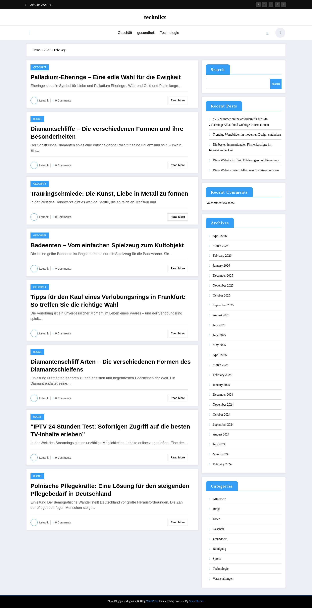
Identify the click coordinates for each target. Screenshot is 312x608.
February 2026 (222, 255)
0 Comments (63, 100)
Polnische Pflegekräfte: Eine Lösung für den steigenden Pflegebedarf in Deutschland (109, 490)
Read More (178, 100)
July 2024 (219, 444)
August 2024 (221, 434)
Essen (216, 519)
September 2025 (223, 305)
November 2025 (223, 285)
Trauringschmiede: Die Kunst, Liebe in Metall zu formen (109, 193)
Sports (217, 558)
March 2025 (220, 365)
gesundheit (146, 33)
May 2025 (219, 345)
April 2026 (220, 235)
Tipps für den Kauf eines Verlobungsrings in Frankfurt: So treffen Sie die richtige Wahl (108, 301)
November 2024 (223, 404)
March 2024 (220, 454)
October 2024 (221, 414)
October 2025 (221, 295)
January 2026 (221, 265)
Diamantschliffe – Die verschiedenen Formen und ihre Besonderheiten (106, 132)
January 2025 (221, 384)
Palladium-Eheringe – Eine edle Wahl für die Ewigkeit (105, 77)
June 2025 (219, 335)
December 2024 (223, 394)
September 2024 (223, 424)
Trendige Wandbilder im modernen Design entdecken (247, 134)
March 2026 (220, 245)
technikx (155, 17)
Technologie (169, 33)
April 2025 (220, 355)
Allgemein (219, 499)
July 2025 (219, 325)
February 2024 (222, 464)
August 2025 (221, 315)
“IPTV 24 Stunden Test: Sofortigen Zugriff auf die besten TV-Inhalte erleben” (110, 430)
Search (218, 69)
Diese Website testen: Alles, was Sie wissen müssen (246, 170)
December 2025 (223, 275)
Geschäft (125, 33)
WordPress (152, 601)
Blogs (37, 119)
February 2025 (222, 374)
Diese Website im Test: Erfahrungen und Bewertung (246, 160)
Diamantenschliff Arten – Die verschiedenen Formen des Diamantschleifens (110, 365)
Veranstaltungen (223, 578)
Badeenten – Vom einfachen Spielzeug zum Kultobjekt (107, 245)
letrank (44, 100)
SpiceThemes (196, 601)
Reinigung (219, 548)
